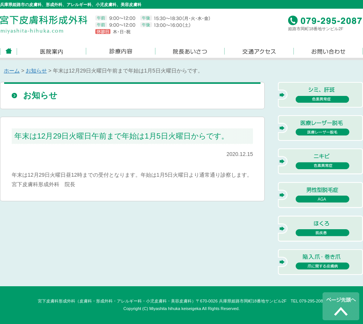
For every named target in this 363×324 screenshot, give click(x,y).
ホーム (12, 71)
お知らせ (36, 71)
